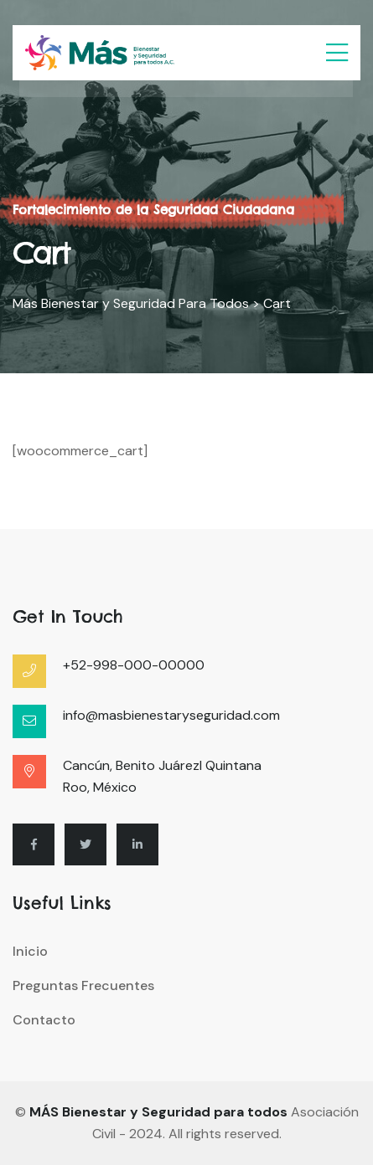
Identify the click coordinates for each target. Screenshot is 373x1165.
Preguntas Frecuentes (83, 985)
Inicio (30, 951)
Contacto (44, 1020)
